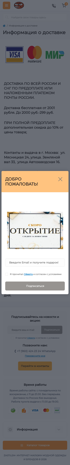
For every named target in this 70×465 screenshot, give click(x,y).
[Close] (60, 179)
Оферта (28, 274)
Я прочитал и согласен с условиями (35, 274)
